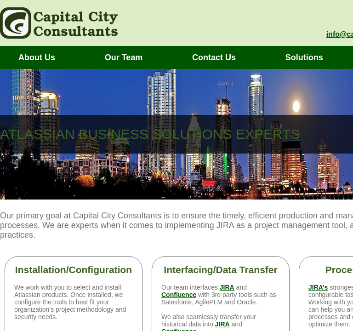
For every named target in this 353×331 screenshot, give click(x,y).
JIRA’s (318, 287)
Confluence (178, 294)
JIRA (227, 287)
